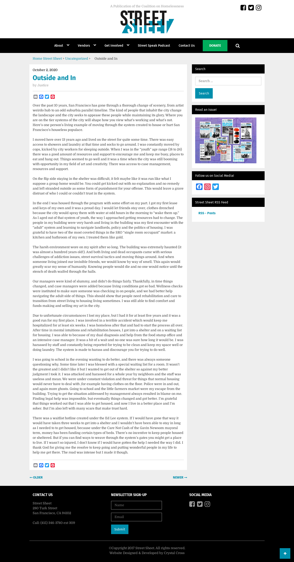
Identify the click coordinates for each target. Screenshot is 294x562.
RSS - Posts (207, 213)
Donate (215, 45)
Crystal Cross (174, 553)
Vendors (84, 45)
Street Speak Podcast (154, 45)
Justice (43, 85)
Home (37, 58)
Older (37, 477)
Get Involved (114, 45)
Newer (178, 477)
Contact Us (187, 45)
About (58, 45)
